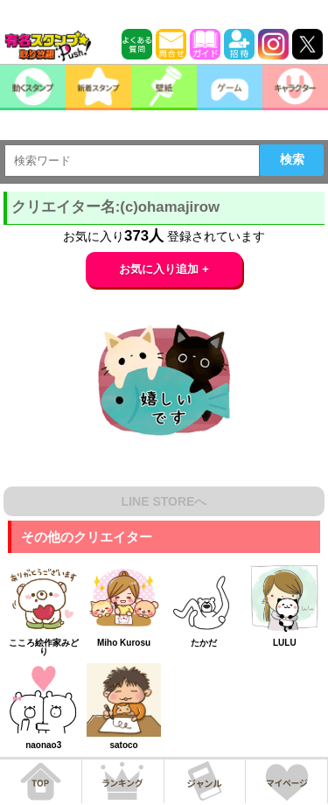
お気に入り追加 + (164, 269)
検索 (292, 159)
